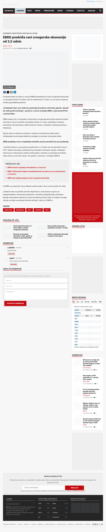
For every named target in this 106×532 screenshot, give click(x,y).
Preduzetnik (49, 11)
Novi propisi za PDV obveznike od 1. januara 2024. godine (90, 377)
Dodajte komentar (12, 269)
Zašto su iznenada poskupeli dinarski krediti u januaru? (92, 111)
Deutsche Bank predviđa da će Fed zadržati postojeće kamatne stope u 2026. (92, 420)
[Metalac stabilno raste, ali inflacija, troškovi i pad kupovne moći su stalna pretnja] (77, 406)
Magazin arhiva (79, 524)
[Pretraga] (100, 10)
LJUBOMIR (10, 248)
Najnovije (9, 11)
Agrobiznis (86, 395)
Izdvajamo (86, 381)
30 (95, 370)
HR (82, 302)
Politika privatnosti (49, 524)
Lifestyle (81, 11)
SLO (78, 302)
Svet (39, 508)
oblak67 (12, 258)
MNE (100, 302)
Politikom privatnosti (79, 491)
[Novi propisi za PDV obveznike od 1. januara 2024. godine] (77, 378)
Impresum (26, 524)
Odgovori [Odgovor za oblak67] (13, 264)
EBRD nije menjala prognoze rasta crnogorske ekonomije (28, 178)
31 (96, 383)
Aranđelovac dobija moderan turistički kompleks (89, 148)
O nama (20, 524)
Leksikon (20, 11)
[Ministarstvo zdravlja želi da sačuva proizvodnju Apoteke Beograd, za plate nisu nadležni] (77, 362)
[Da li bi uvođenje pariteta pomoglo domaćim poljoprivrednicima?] (77, 392)
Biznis (60, 11)
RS (73, 302)
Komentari (8, 243)
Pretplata (87, 524)
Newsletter (70, 524)
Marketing (40, 524)
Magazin (91, 11)
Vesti (29, 11)
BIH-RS (87, 302)
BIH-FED (94, 302)
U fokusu (69, 11)
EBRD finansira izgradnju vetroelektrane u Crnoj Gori (26, 167)
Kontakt (33, 524)
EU (39, 517)
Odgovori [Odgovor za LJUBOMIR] (11, 254)
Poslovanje (87, 367)
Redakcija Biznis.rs (23, 48)
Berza (85, 411)
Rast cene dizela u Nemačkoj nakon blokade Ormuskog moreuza (91, 137)
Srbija (54, 503)
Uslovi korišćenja (61, 524)
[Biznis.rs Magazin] (87, 193)
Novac (37, 11)
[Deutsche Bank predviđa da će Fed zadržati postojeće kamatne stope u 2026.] (77, 421)
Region (5, 46)
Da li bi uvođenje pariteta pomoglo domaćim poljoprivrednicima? (91, 391)
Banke (85, 425)
